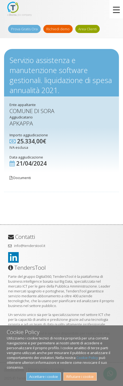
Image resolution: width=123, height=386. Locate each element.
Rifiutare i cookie (80, 376)
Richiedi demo (58, 29)
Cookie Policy (87, 357)
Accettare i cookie (43, 376)
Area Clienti (87, 29)
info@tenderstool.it (29, 245)
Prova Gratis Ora (24, 29)
